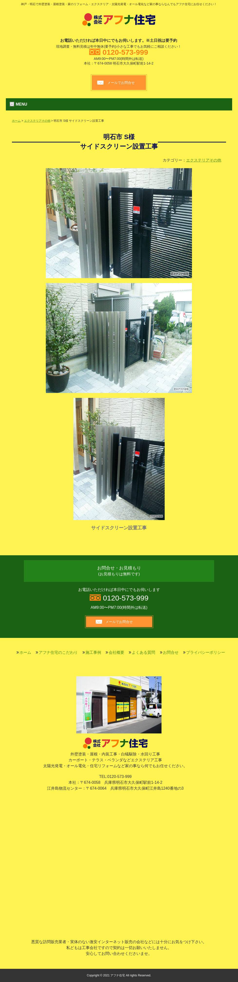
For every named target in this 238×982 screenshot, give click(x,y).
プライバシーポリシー (205, 652)
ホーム (16, 120)
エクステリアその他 (37, 120)
